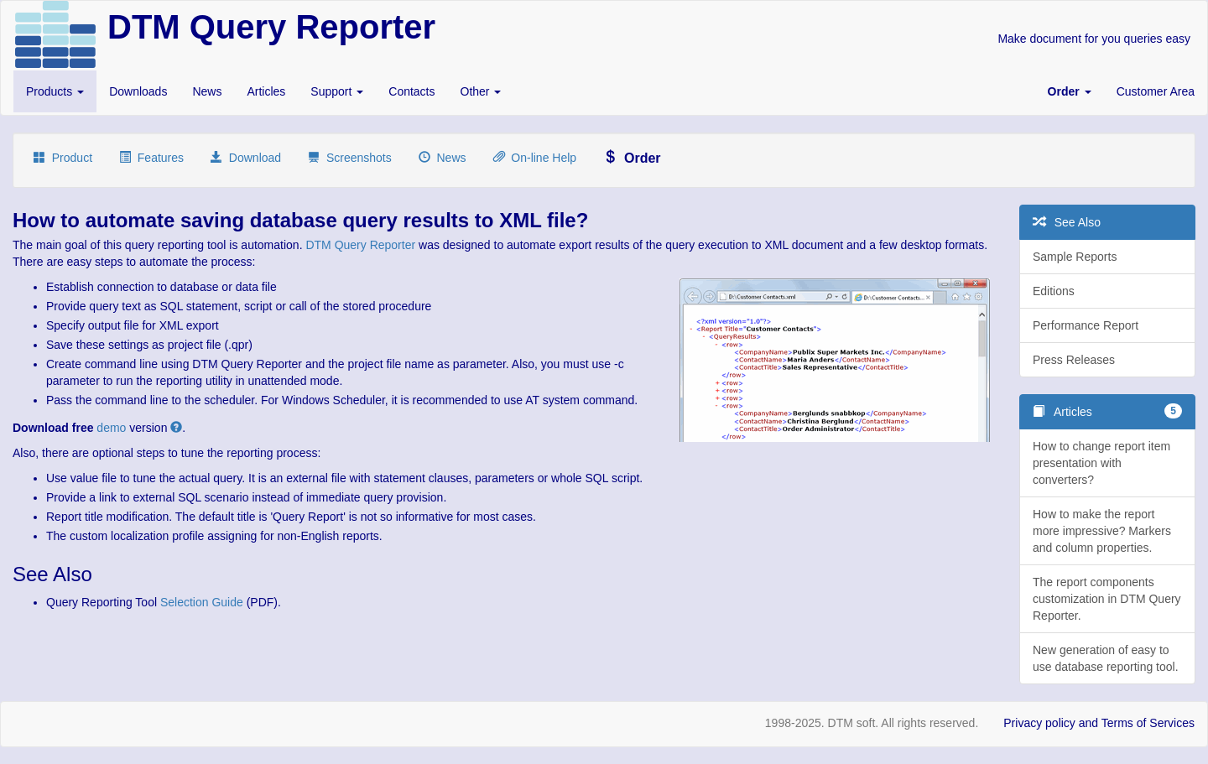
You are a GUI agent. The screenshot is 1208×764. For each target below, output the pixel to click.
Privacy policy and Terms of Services (1099, 723)
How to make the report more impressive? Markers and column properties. (1102, 530)
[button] (1069, 91)
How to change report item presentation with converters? (1101, 462)
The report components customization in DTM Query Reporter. (1107, 598)
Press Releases (1074, 359)
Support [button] (336, 91)
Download (246, 157)
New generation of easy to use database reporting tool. (1106, 658)
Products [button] (55, 91)
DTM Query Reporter (360, 245)
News (206, 91)
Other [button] (481, 91)
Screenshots (350, 157)
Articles (266, 91)
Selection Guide (201, 602)
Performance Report (1085, 325)
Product (63, 157)
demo (111, 427)
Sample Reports (1075, 256)
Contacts (411, 91)
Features (151, 157)
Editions (1054, 291)
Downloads (138, 91)
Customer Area (1156, 91)
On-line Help (535, 157)
